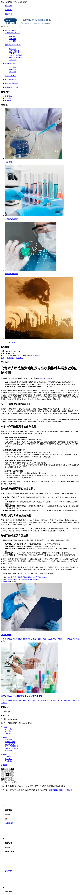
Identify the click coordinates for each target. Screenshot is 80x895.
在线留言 (8, 10)
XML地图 (69, 790)
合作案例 (10, 76)
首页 (2, 358)
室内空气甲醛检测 (15, 55)
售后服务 (10, 79)
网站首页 (10, 30)
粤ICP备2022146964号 (56, 790)
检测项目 (13, 45)
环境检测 (12, 49)
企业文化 (12, 36)
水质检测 (12, 60)
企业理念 (12, 39)
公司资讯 (12, 67)
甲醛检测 (43, 378)
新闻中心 (10, 63)
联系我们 (8, 14)
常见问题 (12, 72)
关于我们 (12, 33)
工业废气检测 (14, 53)
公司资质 (12, 41)
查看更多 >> (5, 582)
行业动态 (12, 70)
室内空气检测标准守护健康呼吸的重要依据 (23, 579)
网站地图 (8, 6)
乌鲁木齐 (50, 378)
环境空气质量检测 (15, 57)
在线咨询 (36, 356)
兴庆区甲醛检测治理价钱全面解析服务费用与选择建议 (28, 577)
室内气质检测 (14, 51)
